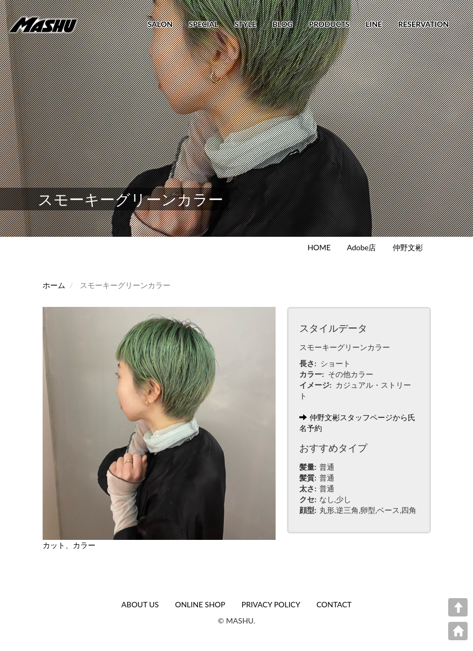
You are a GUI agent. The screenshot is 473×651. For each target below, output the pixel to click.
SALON (160, 24)
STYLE (245, 24)
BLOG (282, 24)
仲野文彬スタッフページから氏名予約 (357, 423)
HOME (319, 247)
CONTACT (334, 604)
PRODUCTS (329, 24)
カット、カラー (69, 545)
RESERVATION (423, 24)
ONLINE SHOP (200, 604)
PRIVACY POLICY (271, 604)
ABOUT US (140, 604)
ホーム (54, 285)
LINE (374, 24)
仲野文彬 (408, 247)
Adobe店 (361, 247)
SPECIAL (203, 24)
